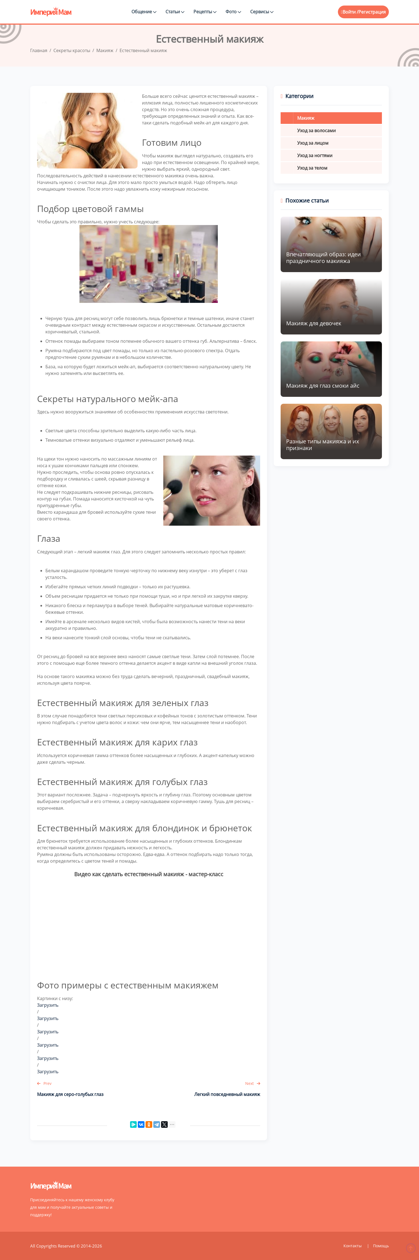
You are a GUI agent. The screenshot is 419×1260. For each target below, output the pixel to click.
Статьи (174, 12)
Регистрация (372, 12)
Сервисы (261, 12)
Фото (233, 12)
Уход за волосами (316, 130)
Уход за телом (312, 168)
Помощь (381, 1245)
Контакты (353, 1245)
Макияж (305, 118)
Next (252, 1083)
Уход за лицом (313, 143)
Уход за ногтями (314, 155)
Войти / (349, 12)
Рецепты (204, 12)
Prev (44, 1083)
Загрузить (47, 1005)
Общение (143, 12)
